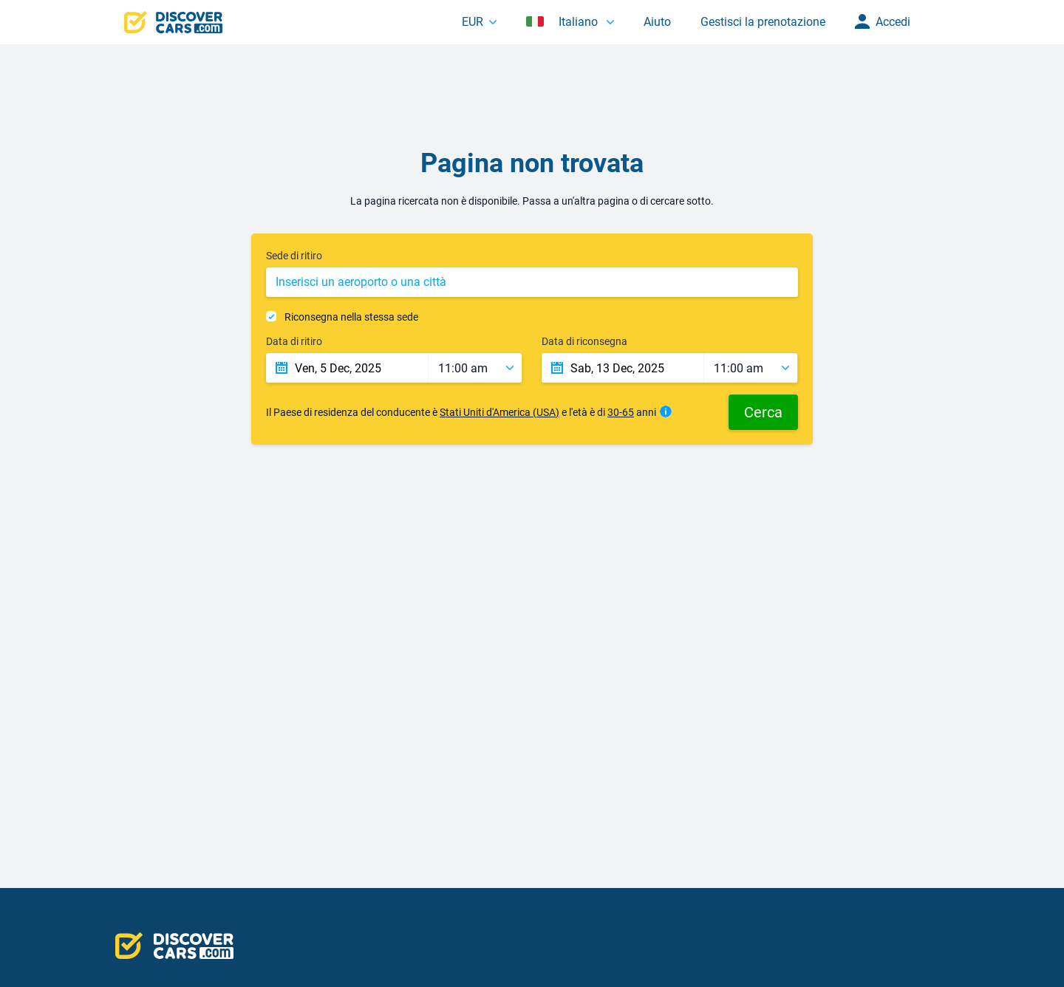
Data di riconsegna (584, 341)
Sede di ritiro (294, 256)
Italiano (563, 22)
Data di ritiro (294, 341)
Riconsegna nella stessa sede (351, 317)
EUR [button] (472, 22)
